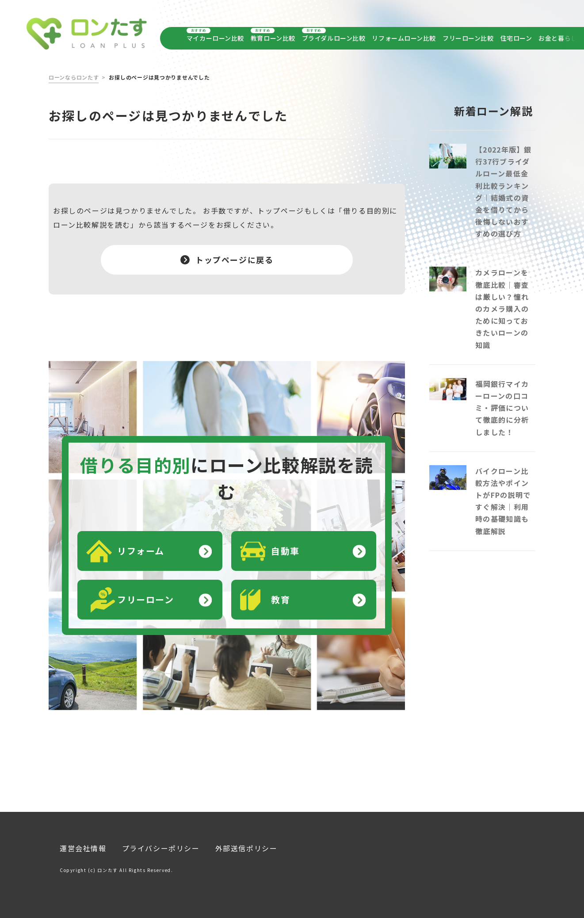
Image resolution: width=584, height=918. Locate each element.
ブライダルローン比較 (334, 38)
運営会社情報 (83, 844)
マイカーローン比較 (215, 38)
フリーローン (145, 595)
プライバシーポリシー (161, 844)
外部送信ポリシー (246, 844)
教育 (280, 595)
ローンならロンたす (74, 73)
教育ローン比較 (273, 38)
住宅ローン (516, 38)
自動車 (285, 546)
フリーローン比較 (468, 38)
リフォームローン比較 (404, 38)
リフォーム (140, 546)
